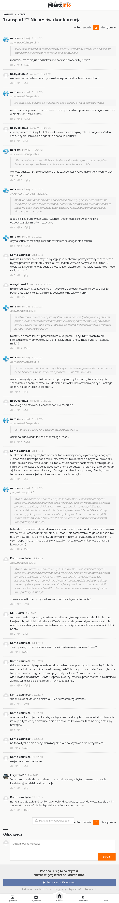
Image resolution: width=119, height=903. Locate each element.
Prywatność (75, 889)
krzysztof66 (18, 775)
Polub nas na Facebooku (58, 882)
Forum (8, 14)
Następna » (108, 27)
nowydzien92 (19, 74)
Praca (21, 14)
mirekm (15, 38)
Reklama (27, 889)
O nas (49, 889)
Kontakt (39, 889)
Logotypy (60, 889)
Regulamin (91, 889)
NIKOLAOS (17, 613)
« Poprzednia (82, 27)
